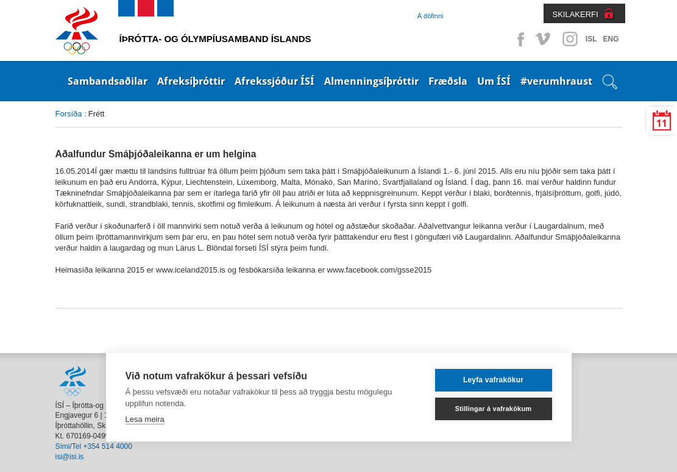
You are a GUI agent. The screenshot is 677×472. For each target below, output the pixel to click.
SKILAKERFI (575, 14)
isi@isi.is (69, 456)
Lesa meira (145, 419)
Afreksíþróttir (191, 81)
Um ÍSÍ (494, 81)
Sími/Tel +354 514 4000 (93, 446)
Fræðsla (447, 81)
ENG (611, 39)
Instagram (570, 39)
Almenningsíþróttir (371, 81)
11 (661, 123)
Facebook (518, 39)
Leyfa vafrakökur (493, 380)
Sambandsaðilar (107, 81)
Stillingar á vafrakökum (493, 408)
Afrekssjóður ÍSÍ (274, 81)
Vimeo (544, 39)
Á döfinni (430, 16)
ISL (591, 39)
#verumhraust (556, 81)
